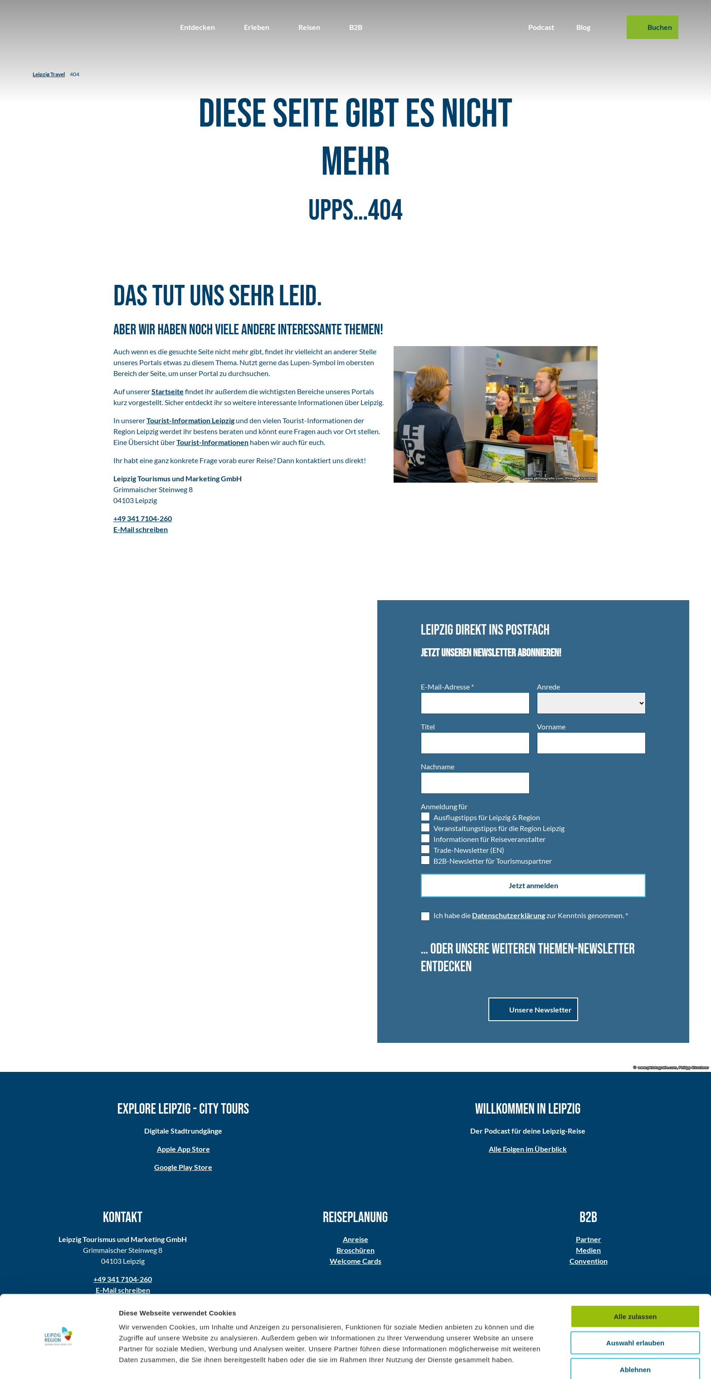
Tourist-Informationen (212, 442)
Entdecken (197, 27)
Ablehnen (635, 1341)
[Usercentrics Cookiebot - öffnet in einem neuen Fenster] (58, 1361)
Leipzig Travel (49, 74)
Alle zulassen (635, 1288)
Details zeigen (482, 1361)
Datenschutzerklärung (508, 915)
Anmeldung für (444, 806)
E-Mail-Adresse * (447, 686)
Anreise (355, 1239)
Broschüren (355, 1250)
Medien (588, 1250)
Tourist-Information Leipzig (190, 420)
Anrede (548, 686)
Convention (588, 1261)
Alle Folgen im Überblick (528, 1149)
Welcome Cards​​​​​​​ (355, 1261)
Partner (588, 1239)
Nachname (437, 766)
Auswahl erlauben (635, 1315)
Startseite (167, 391)
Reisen (309, 27)
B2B (355, 27)
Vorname (551, 726)
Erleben (256, 27)
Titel (428, 726)
